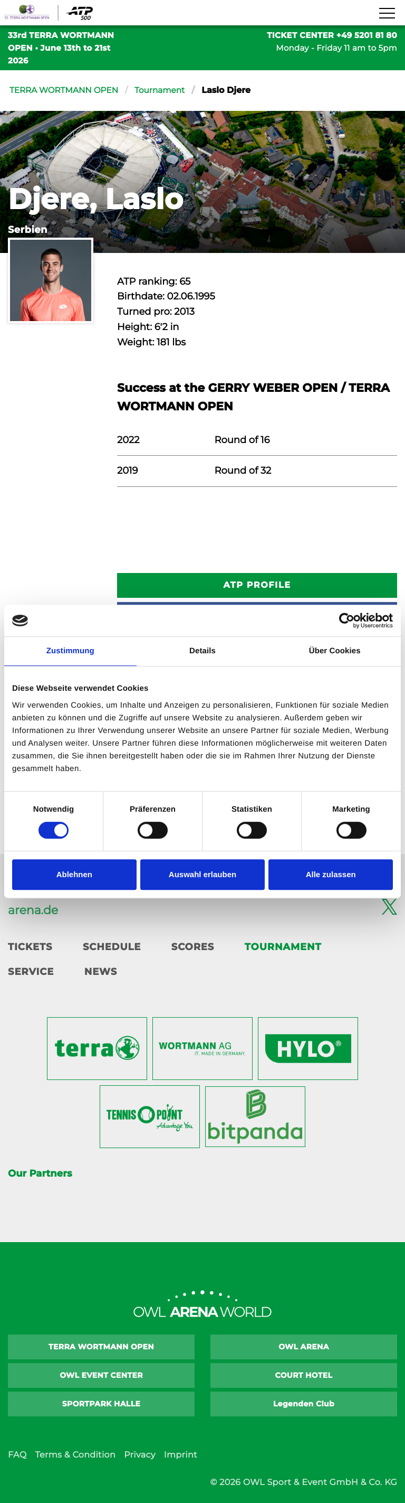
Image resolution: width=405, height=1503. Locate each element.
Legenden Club (303, 1403)
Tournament (166, 91)
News (100, 972)
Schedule (112, 947)
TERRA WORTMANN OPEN (66, 91)
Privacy (140, 1455)
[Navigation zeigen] (386, 13)
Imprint (180, 1455)
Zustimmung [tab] (70, 650)
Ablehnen (74, 874)
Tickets (30, 947)
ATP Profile (257, 585)
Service (31, 972)
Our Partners (40, 1173)
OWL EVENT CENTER (101, 1375)
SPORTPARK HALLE (101, 1403)
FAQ (17, 1455)
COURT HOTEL (304, 1375)
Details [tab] (202, 650)
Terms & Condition (75, 1455)
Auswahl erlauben (202, 874)
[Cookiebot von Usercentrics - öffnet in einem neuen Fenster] (347, 620)
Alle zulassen (331, 874)
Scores (192, 947)
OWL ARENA (303, 1346)
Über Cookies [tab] (335, 650)
